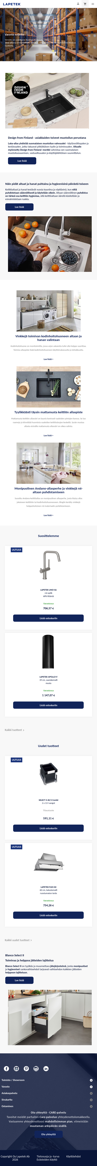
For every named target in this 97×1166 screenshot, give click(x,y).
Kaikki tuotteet (15, 730)
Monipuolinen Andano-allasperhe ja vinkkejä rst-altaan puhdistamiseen (48, 490)
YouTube (16, 1068)
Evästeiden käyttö (47, 1159)
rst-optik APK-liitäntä (48, 593)
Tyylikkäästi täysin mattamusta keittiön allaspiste (48, 412)
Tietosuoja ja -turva (48, 1156)
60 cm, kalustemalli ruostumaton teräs (48, 890)
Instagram (36, 1068)
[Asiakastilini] (78, 3)
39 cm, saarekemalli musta (48, 680)
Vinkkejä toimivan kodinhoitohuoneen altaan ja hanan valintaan (48, 338)
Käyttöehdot (73, 1156)
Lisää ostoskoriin (48, 618)
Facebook (6, 1068)
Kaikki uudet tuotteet (19, 940)
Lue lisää (22, 160)
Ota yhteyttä (48, 1134)
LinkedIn (46, 1068)
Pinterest (26, 1068)
